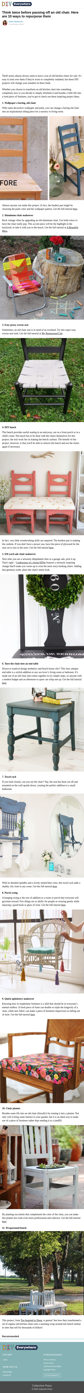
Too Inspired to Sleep (31, 1320)
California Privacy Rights (52, 1366)
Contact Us (7, 1375)
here (75, 209)
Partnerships (7, 1372)
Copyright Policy (49, 1370)
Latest (5, 1360)
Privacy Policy (48, 1363)
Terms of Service (49, 1360)
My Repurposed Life (52, 333)
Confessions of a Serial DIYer (31, 562)
